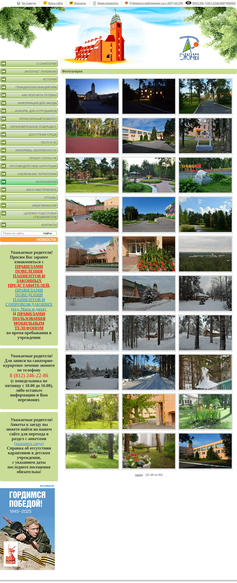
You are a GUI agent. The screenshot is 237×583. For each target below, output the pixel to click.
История (29, 79)
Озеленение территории (29, 174)
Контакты (80, 2)
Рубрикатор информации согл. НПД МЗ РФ (156, 2)
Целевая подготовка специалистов (29, 215)
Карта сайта (55, 2)
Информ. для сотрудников (29, 111)
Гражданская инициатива (29, 87)
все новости (47, 485)
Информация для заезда (29, 103)
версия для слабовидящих (214, 2)
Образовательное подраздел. (29, 126)
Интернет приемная (29, 71)
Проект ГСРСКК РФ (29, 158)
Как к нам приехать (29, 189)
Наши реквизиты (107, 2)
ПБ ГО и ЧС (29, 142)
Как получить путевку (29, 95)
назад (139, 474)
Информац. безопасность (29, 150)
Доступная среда (29, 134)
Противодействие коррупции (29, 166)
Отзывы (29, 197)
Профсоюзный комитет (29, 118)
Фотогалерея (29, 181)
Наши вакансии (29, 205)
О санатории (29, 63)
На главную (29, 2)
